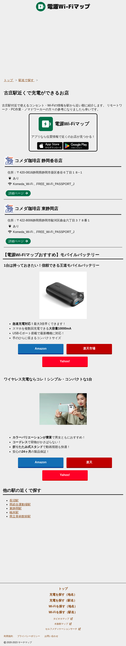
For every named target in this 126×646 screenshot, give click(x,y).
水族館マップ (63, 624)
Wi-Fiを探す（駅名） (63, 612)
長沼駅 (14, 500)
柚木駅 (14, 512)
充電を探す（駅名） (63, 600)
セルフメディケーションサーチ (63, 629)
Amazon (40, 348)
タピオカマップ (63, 618)
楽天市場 (89, 348)
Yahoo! (65, 361)
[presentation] (80, 295)
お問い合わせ (51, 636)
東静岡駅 (15, 508)
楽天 (89, 462)
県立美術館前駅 (20, 516)
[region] (63, 43)
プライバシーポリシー (28, 636)
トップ (63, 588)
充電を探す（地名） (63, 594)
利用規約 (8, 636)
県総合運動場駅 (20, 504)
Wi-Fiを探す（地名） (63, 606)
